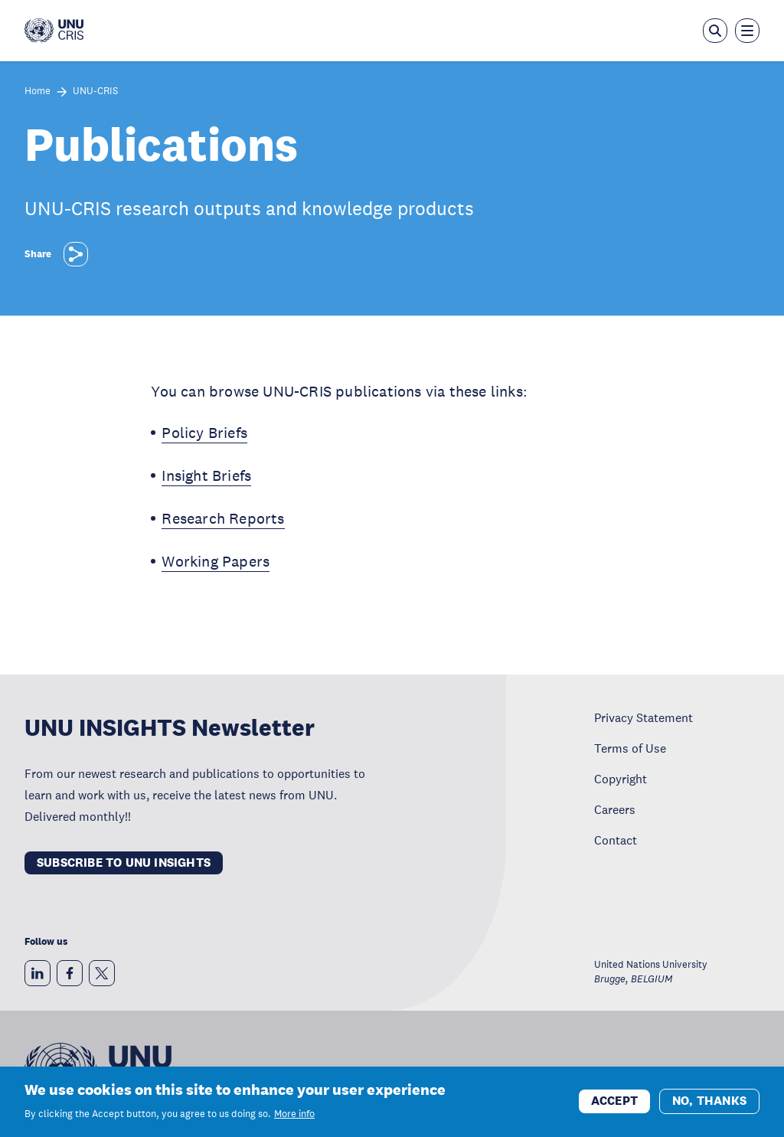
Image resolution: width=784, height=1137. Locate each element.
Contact (615, 840)
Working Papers (216, 561)
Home (37, 91)
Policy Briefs (204, 432)
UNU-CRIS (95, 91)
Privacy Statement (643, 717)
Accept (614, 1103)
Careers (614, 809)
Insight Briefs (206, 475)
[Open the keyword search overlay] (715, 30)
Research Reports (223, 518)
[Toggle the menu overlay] (747, 30)
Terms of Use (630, 748)
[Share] (76, 254)
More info (294, 1116)
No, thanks (709, 1103)
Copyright (620, 778)
